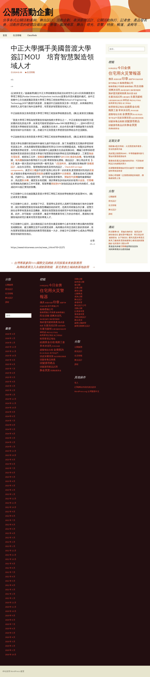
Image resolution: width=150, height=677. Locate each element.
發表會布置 (79, 314)
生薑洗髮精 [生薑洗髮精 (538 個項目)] (136, 96)
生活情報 (17, 35)
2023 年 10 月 (10, 455)
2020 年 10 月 (10, 611)
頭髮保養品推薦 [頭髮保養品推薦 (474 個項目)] (116, 121)
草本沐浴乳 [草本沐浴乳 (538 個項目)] (124, 110)
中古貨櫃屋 (65, 173)
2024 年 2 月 (10, 442)
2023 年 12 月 (10, 451)
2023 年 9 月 (10, 459)
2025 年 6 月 (10, 373)
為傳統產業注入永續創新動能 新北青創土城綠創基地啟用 (55, 267)
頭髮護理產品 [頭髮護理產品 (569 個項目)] (132, 121)
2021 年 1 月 (10, 598)
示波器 (81, 180)
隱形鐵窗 (124, 240)
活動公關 (78, 279)
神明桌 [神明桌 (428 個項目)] (126, 100)
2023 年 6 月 (10, 472)
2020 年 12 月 (10, 602)
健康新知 (113, 237)
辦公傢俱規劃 (134, 240)
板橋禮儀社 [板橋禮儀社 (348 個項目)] (129, 86)
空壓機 (90, 180)
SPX (59, 183)
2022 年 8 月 (10, 516)
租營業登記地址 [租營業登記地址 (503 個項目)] (116, 106)
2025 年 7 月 (10, 368)
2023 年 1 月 (10, 494)
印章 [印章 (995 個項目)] (125, 79)
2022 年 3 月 (10, 537)
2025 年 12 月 (10, 347)
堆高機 (18, 160)
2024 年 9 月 (10, 412)
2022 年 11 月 (10, 503)
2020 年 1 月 (10, 650)
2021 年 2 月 (10, 594)
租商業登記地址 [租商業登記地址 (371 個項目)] (115, 103)
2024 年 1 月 (10, 446)
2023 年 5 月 (10, 477)
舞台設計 (112, 209)
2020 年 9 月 (10, 615)
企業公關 (78, 287)
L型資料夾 (61, 163)
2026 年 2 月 (10, 338)
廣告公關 (78, 290)
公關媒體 (112, 196)
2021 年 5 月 (10, 581)
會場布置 (78, 302)
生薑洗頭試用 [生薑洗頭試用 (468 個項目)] (115, 96)
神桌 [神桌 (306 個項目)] (131, 100)
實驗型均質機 (71, 177)
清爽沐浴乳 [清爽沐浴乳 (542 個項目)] (114, 89)
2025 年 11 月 (10, 351)
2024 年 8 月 (10, 416)
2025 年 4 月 (10, 381)
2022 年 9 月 (10, 511)
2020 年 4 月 (10, 637)
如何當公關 (79, 282)
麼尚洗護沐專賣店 (136, 237)
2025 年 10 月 (10, 355)
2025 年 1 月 (10, 394)
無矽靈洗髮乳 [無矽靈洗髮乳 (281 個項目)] (125, 90)
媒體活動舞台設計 (82, 326)
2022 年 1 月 (10, 546)
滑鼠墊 (39, 173)
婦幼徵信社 (114, 234)
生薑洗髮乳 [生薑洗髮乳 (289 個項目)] (126, 97)
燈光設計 (112, 201)
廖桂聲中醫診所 (125, 234)
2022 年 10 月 (10, 507)
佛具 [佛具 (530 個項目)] (111, 78)
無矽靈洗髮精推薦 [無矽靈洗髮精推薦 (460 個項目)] (117, 93)
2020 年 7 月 (10, 624)
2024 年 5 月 (10, 429)
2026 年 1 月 (10, 342)
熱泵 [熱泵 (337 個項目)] (135, 93)
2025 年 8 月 (10, 364)
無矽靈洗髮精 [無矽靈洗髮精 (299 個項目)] (135, 90)
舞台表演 (78, 320)
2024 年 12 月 (10, 399)
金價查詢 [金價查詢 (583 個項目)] (127, 114)
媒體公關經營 (80, 323)
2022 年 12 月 (10, 498)
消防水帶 (125, 243)
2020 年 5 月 (10, 633)
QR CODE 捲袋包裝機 (71, 156)
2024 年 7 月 (10, 420)
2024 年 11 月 (10, 403)
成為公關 (78, 296)
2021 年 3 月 (10, 589)
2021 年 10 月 (10, 559)
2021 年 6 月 (10, 576)
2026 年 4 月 (10, 334)
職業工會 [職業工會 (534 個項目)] (113, 110)
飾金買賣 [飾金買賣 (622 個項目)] (132, 125)
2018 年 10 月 (10, 654)
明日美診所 (139, 234)
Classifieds (32, 35)
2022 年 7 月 (10, 520)
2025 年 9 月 (10, 360)
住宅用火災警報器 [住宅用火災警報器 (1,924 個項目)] (125, 73)
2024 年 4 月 (10, 433)
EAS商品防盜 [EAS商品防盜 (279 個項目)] (113, 68)
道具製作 (117, 243)
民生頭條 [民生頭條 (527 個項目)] (139, 86)
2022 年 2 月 (10, 542)
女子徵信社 (123, 237)
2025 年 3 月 (10, 386)
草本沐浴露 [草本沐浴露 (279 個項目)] (134, 111)
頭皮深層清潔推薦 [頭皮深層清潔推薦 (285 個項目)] (137, 118)
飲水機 (25, 180)
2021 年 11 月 (10, 555)
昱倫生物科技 (127, 231)
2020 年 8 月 (10, 620)
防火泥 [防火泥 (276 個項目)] (135, 114)
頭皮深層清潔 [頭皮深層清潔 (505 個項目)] (124, 117)
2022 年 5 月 (10, 529)
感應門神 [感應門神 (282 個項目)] (132, 79)
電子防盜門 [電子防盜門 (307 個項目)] (113, 118)
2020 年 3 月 (10, 641)
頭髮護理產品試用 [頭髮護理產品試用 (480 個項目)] (117, 125)
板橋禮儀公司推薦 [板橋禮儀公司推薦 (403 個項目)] (116, 86)
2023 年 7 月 (10, 468)
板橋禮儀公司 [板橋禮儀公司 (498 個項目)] (126, 82)
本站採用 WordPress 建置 (13, 671)
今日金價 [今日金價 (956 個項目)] (124, 68)
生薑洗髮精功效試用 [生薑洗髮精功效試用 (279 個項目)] (115, 100)
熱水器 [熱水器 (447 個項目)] (130, 93)
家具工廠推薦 (115, 240)
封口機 (33, 170)
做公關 (77, 285)
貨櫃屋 (41, 156)
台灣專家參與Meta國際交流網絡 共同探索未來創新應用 (46, 263)
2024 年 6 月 (10, 425)
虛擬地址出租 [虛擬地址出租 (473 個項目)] (115, 114)
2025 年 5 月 (10, 377)
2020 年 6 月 (10, 628)
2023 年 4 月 (10, 481)
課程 (110, 214)
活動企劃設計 (80, 317)
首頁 (5, 35)
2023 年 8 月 (10, 464)
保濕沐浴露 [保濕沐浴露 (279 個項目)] (117, 79)
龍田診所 (138, 231)
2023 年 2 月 (10, 490)
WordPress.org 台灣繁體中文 (86, 391)
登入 (76, 382)
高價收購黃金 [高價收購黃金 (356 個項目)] (114, 128)
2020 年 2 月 (10, 646)
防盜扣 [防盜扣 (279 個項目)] (140, 114)
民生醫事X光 (114, 231)
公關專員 (78, 293)
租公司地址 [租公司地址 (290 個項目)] (137, 100)
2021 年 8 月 (10, 568)
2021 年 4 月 (10, 585)
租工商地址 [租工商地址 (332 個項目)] (127, 103)
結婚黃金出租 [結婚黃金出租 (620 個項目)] (132, 106)
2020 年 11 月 (10, 607)
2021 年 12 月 (10, 550)
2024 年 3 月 (10, 438)
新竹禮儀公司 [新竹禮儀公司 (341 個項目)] (114, 83)
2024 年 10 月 (10, 407)
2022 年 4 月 (10, 533)
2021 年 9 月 (10, 563)
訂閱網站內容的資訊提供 (85, 387)
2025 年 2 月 (10, 390)
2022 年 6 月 (10, 524)
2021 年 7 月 (10, 572)
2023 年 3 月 (10, 485)
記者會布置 (79, 311)
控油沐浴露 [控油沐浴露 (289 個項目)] (139, 79)
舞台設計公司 (80, 305)
